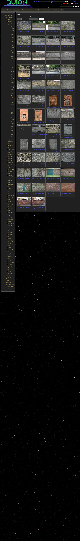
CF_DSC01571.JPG (67, 178)
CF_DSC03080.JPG (53, 61)
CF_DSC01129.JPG (53, 90)
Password (51, 1)
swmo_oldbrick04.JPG (53, 107)
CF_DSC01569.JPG (23, 193)
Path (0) (10, 221)
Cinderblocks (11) (12, 41)
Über (62, 10)
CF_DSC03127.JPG (53, 46)
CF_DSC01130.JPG (38, 90)
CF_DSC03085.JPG (23, 61)
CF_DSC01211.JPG (53, 75)
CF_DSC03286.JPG (67, 31)
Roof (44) (11, 242)
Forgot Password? (72, 1)
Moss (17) (11, 206)
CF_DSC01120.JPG (38, 208)
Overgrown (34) (12, 101)
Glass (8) (11, 175)
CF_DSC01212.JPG (38, 75)
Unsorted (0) (12, 130)
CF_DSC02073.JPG (23, 78)
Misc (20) (11, 205)
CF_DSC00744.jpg (67, 90)
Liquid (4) (11, 195)
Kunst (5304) (8, 15)
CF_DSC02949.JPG (38, 31)
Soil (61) (11, 260)
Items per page (22, 17)
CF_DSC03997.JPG (23, 31)
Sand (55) (11, 247)
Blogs (4, 10)
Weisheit (38, 10)
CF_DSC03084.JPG (38, 61)
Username (36, 1)
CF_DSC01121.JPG (23, 208)
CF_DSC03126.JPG (67, 46)
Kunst (9, 10)
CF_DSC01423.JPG (67, 193)
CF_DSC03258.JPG (38, 46)
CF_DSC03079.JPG (67, 61)
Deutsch (66, 3)
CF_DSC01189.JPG (67, 75)
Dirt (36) (11, 153)
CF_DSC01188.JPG (23, 90)
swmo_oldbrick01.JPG (38, 122)
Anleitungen (46, 10)
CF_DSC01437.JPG (53, 193)
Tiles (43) (11, 262)
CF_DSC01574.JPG (53, 178)
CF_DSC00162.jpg (23, 105)
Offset (30, 17)
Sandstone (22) (12, 112)
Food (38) (11, 169)
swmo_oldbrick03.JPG (67, 107)
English (74, 3)
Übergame (17, 10)
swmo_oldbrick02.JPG (23, 122)
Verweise (55, 10)
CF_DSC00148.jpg (38, 105)
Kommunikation (27, 10)
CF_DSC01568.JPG (38, 193)
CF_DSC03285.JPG (23, 46)
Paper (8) (11, 219)
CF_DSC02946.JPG (53, 31)
